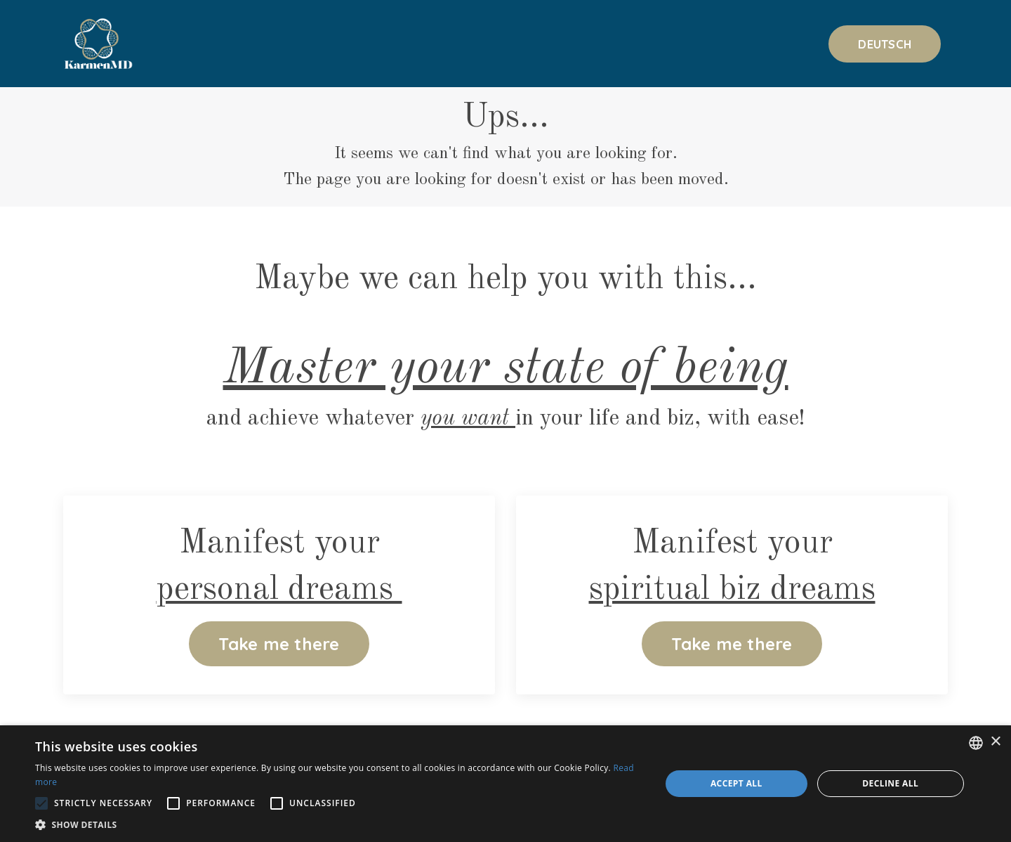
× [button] (995, 742)
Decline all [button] (890, 783)
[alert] (505, 783)
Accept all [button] (736, 783)
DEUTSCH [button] (884, 44)
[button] (338, 824)
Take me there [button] (278, 643)
